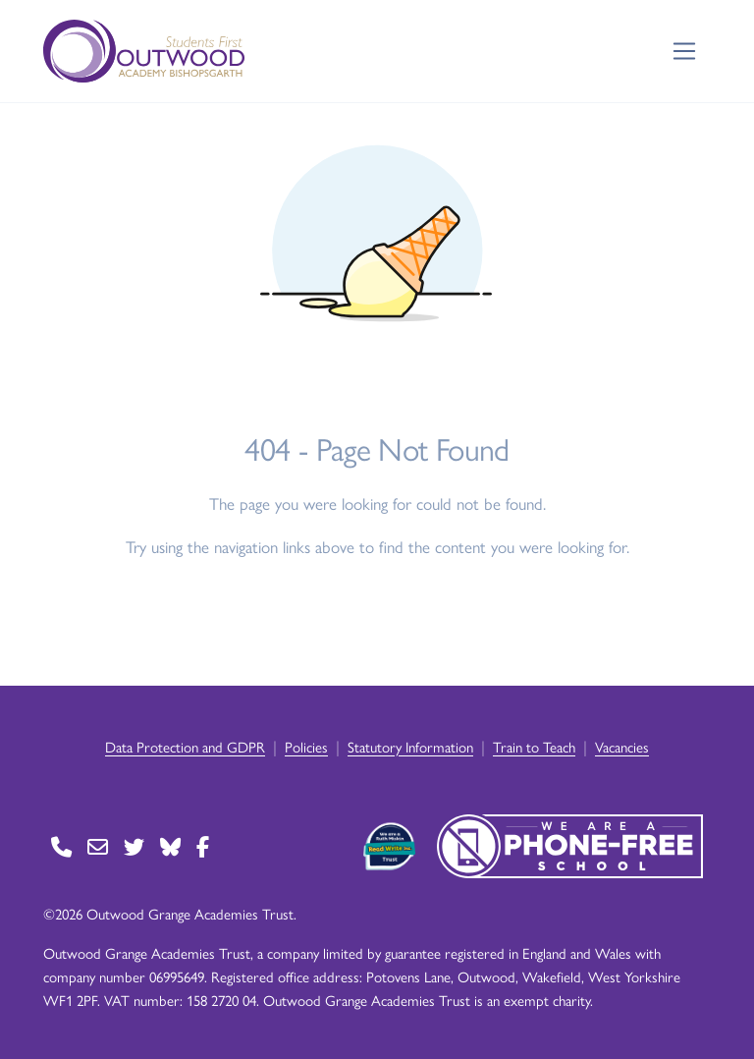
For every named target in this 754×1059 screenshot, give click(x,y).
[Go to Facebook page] (202, 846)
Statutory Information (410, 746)
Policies (306, 746)
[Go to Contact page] (61, 846)
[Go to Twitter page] (134, 846)
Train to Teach (534, 746)
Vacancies (622, 746)
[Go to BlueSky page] (170, 846)
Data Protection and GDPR (185, 746)
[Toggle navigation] (685, 51)
